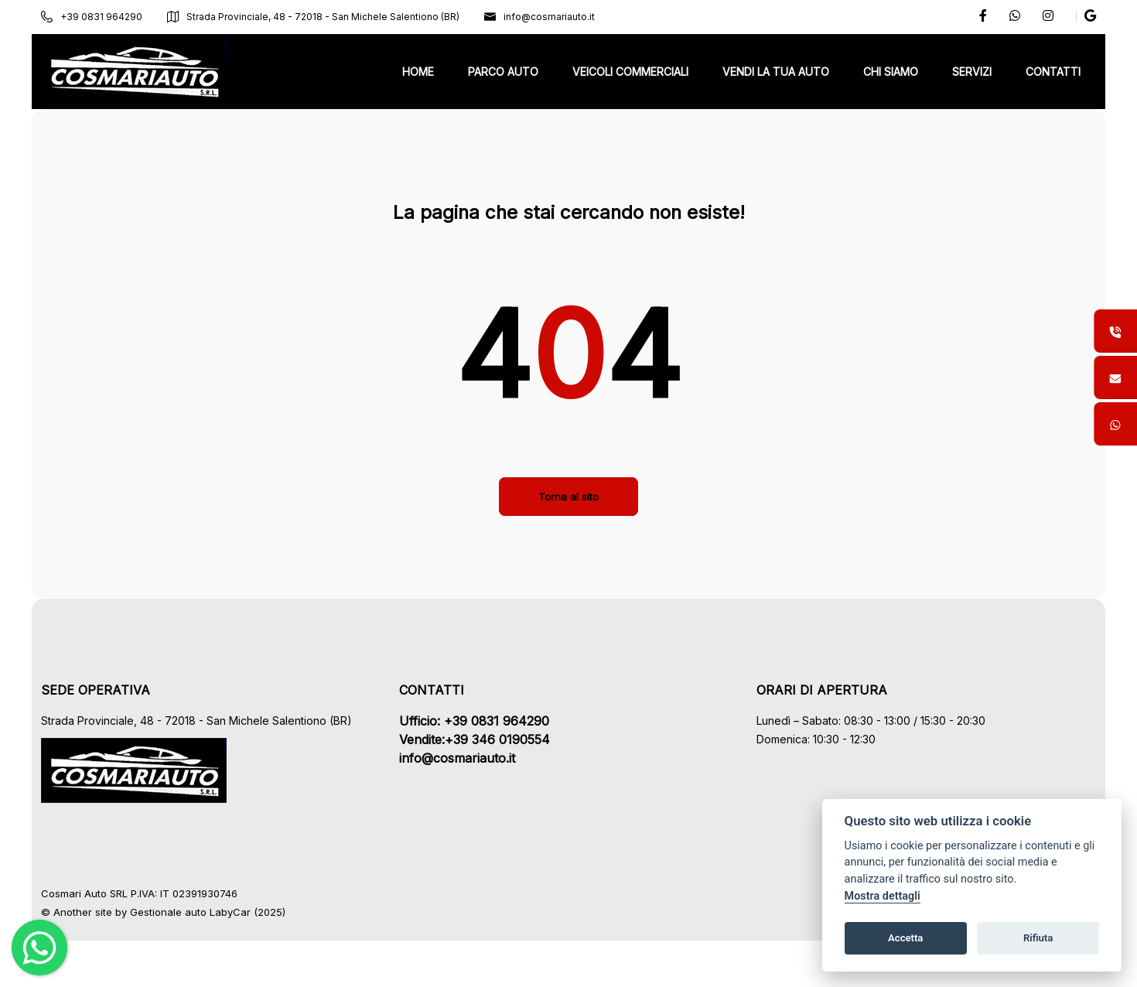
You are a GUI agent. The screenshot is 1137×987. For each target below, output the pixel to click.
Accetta (905, 938)
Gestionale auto (183, 912)
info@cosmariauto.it (554, 16)
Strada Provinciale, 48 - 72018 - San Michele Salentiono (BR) (328, 16)
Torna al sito (568, 496)
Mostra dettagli (882, 896)
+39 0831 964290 (106, 16)
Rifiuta (1038, 938)
